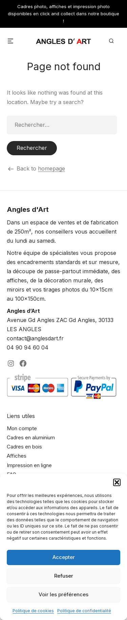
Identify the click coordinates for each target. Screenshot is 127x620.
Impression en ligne (29, 465)
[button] (116, 482)
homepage (51, 168)
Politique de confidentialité (84, 610)
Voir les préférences (63, 594)
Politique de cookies (33, 610)
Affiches (16, 456)
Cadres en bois (24, 446)
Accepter (63, 557)
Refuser (63, 576)
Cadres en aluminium (31, 437)
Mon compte (22, 428)
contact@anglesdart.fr (35, 338)
